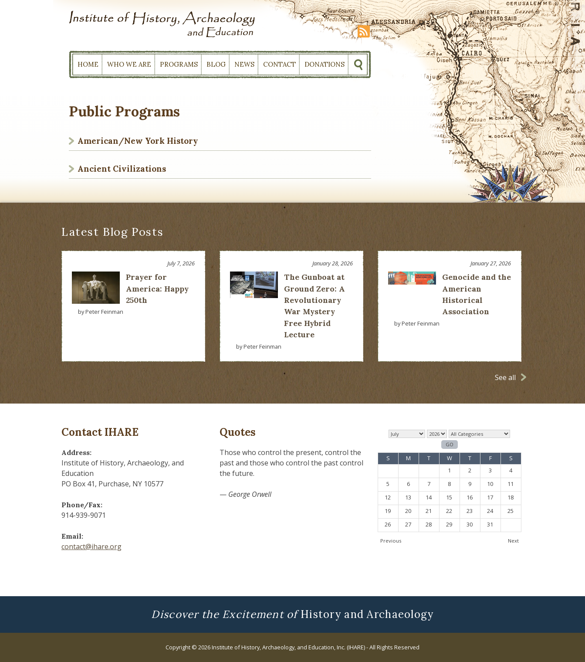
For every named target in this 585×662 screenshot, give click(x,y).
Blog (216, 64)
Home (88, 64)
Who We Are (129, 64)
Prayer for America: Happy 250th (157, 288)
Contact (279, 64)
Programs (179, 64)
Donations (324, 64)
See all (505, 377)
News (244, 64)
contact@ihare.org (91, 546)
